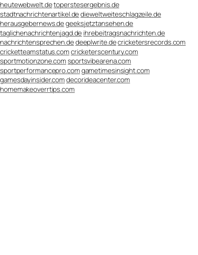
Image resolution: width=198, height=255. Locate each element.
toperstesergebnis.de (86, 4)
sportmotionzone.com (33, 61)
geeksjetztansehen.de (99, 23)
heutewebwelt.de (26, 4)
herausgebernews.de (32, 23)
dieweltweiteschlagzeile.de (120, 14)
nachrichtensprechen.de (37, 42)
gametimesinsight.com (115, 70)
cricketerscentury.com (104, 51)
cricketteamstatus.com (34, 51)
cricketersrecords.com (152, 42)
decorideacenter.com (98, 79)
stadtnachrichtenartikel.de (39, 14)
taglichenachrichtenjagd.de (41, 33)
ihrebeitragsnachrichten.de (124, 33)
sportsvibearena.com (99, 61)
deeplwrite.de (96, 42)
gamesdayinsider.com (32, 79)
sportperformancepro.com (40, 70)
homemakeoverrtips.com (37, 89)
